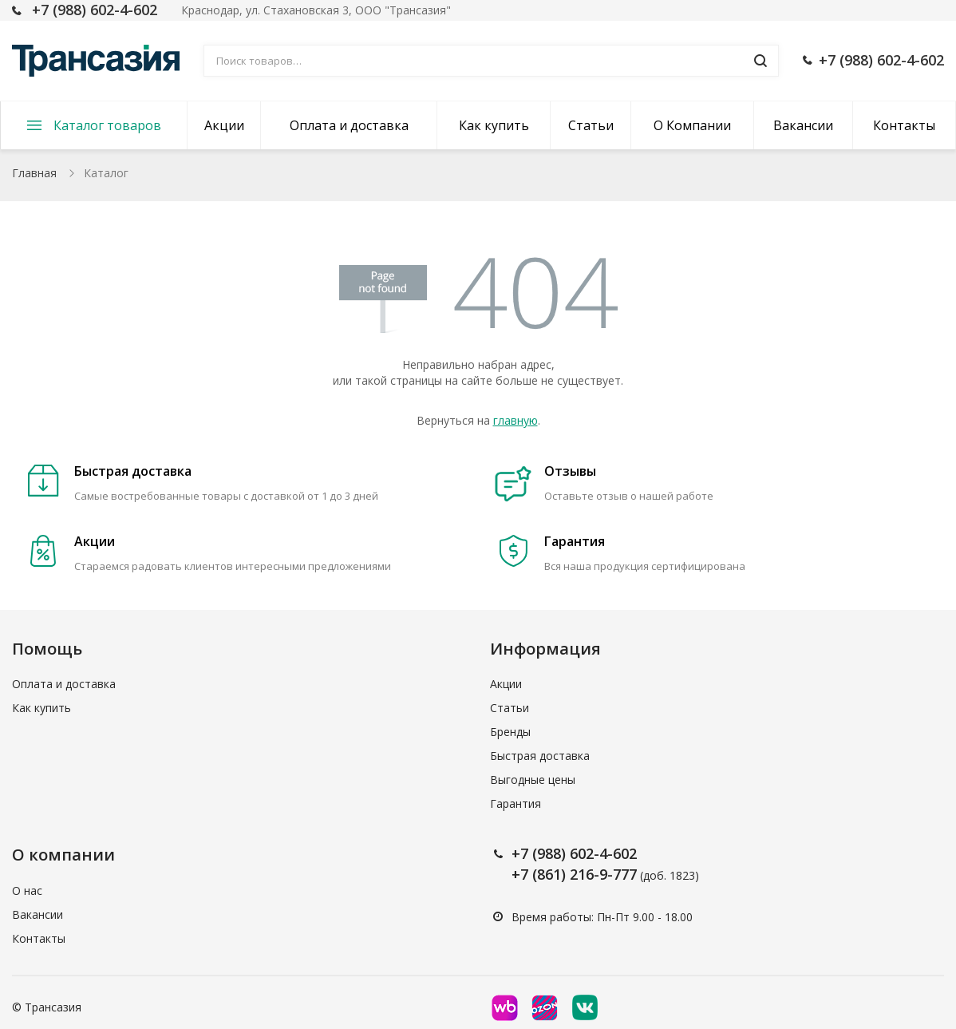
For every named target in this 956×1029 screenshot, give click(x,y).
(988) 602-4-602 (584, 853)
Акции (224, 125)
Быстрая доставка (540, 755)
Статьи (591, 125)
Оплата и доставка (349, 125)
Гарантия (515, 803)
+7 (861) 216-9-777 (574, 874)
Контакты (904, 125)
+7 (522, 853)
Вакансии (803, 125)
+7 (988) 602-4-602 (94, 9)
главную (515, 420)
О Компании (692, 125)
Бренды (510, 731)
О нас (27, 890)
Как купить (494, 125)
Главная (34, 172)
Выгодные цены (532, 779)
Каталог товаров (107, 125)
